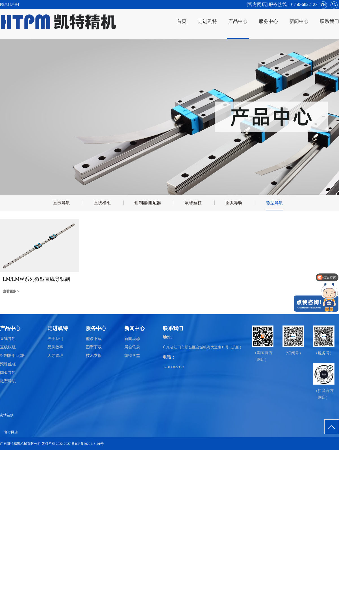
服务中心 (268, 21)
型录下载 (94, 339)
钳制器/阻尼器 (147, 203)
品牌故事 (55, 347)
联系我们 (329, 21)
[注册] (15, 5)
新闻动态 (132, 339)
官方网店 (11, 432)
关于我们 (55, 339)
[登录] (5, 5)
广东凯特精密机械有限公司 (20, 444)
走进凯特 (207, 21)
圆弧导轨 (233, 203)
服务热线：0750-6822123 (293, 4)
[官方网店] (257, 4)
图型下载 (94, 347)
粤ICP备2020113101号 (87, 444)
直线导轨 (61, 203)
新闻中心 (298, 21)
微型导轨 (274, 203)
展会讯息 (132, 347)
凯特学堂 (132, 355)
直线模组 (102, 203)
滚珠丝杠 (193, 203)
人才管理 (55, 355)
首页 (181, 21)
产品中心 (237, 21)
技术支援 (94, 355)
